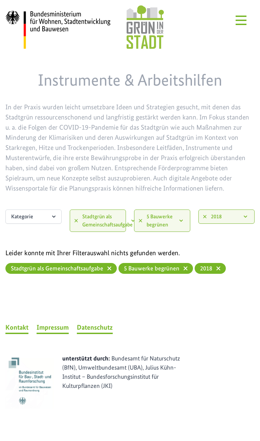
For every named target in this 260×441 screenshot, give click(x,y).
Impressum (53, 327)
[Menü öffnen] (241, 20)
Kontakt (16, 327)
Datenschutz (95, 327)
